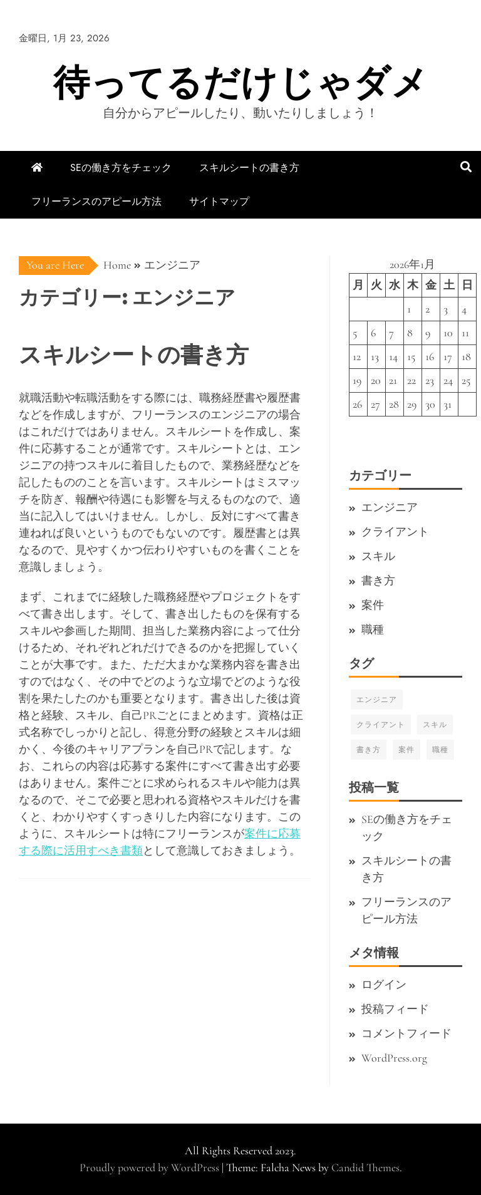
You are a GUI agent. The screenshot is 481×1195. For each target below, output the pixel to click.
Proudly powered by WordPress (151, 1167)
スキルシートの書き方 (249, 167)
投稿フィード (395, 1009)
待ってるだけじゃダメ (240, 82)
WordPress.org (394, 1058)
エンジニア (389, 507)
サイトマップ (219, 201)
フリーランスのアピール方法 (96, 201)
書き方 (378, 580)
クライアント (395, 532)
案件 (372, 605)
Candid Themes (365, 1167)
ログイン (383, 984)
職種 (372, 629)
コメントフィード (406, 1033)
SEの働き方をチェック (121, 167)
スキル (378, 556)
